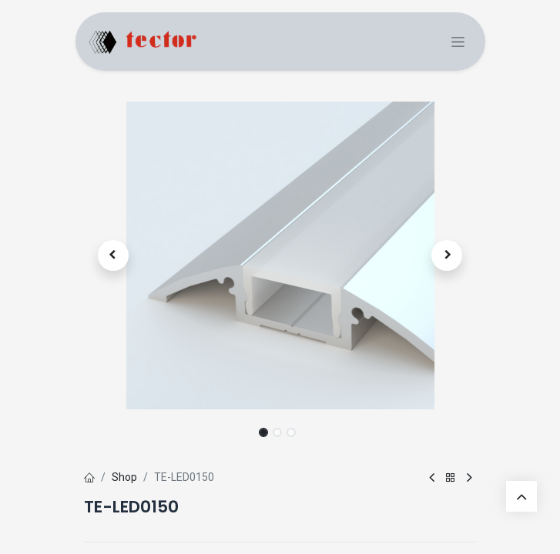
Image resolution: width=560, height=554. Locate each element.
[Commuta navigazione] (458, 42)
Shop (124, 477)
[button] (113, 255)
